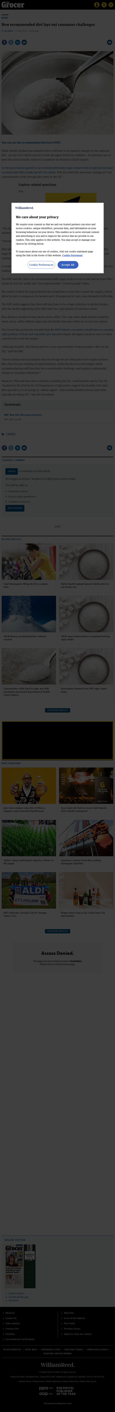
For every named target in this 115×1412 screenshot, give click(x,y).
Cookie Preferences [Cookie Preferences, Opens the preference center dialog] (41, 264)
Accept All (67, 264)
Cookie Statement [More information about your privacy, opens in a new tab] (72, 255)
